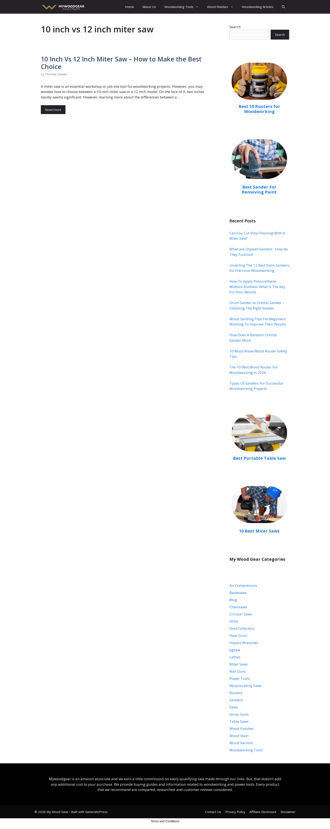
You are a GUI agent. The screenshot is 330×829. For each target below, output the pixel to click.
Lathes (234, 657)
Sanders (236, 699)
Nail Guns (237, 671)
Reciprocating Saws (245, 685)
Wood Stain (239, 735)
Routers (235, 692)
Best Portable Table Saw (259, 458)
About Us (149, 7)
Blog (233, 599)
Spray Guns (239, 714)
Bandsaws (237, 592)
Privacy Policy (235, 812)
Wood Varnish (241, 742)
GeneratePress (96, 812)
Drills (233, 621)
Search (235, 26)
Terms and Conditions (165, 821)
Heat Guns (238, 635)
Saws (233, 707)
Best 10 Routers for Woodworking (259, 109)
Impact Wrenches (243, 642)
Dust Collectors (241, 628)
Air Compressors (243, 585)
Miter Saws (238, 664)
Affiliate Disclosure (262, 812)
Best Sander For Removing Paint (259, 189)
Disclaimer (288, 812)
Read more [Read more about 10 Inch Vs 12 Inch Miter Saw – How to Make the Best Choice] (53, 110)
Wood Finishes (222, 7)
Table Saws (238, 721)
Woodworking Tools (183, 7)
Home (129, 7)
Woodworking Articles (257, 7)
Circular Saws (240, 614)
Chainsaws (238, 606)
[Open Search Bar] (283, 7)
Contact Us (213, 812)
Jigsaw (234, 649)
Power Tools (239, 678)
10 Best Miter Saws (259, 531)
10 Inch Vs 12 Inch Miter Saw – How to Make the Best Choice (121, 63)
